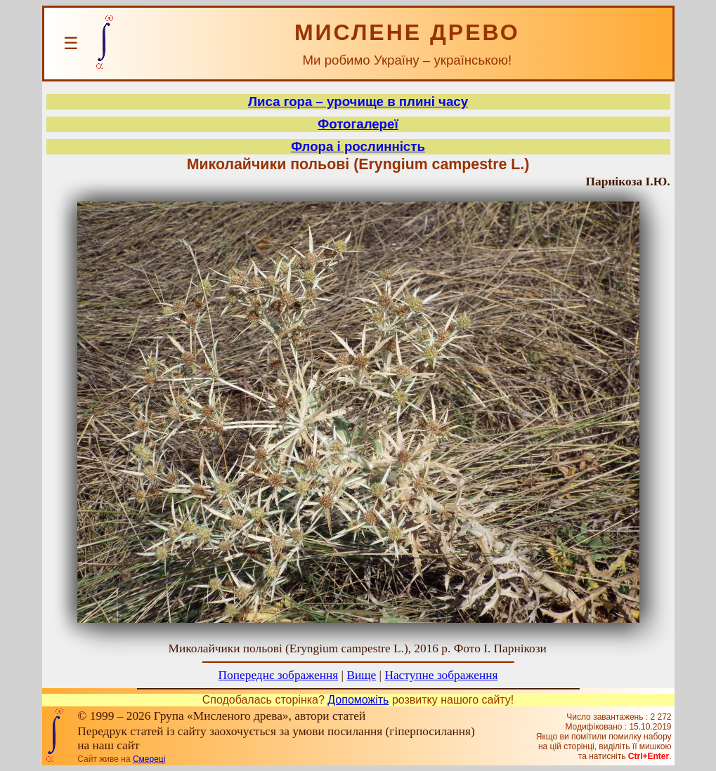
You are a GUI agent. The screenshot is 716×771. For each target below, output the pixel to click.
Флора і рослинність (358, 146)
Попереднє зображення (279, 675)
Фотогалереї (358, 124)
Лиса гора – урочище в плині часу (358, 101)
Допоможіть (358, 700)
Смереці (149, 759)
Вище (361, 675)
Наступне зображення (440, 675)
